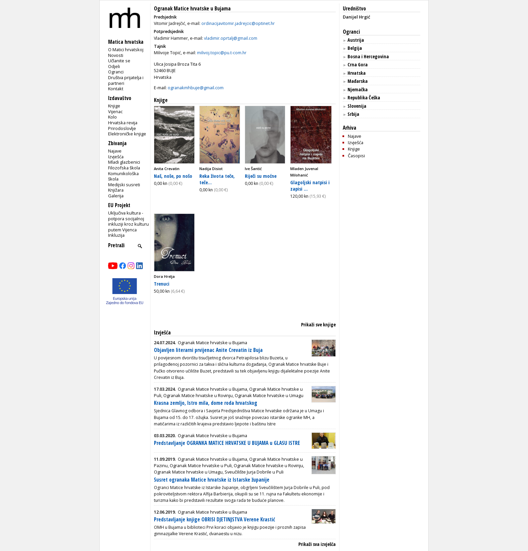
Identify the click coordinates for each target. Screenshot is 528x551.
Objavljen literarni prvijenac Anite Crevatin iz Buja (208, 350)
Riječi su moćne (260, 175)
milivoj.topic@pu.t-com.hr (221, 53)
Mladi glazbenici (124, 162)
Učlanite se (119, 61)
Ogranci (116, 72)
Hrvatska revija (122, 123)
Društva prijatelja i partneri (125, 80)
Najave (115, 151)
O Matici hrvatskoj (125, 49)
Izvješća (116, 157)
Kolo (112, 117)
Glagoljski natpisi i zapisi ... (310, 185)
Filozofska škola (124, 168)
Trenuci (161, 283)
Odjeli (114, 66)
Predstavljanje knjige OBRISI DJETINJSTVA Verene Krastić (214, 519)
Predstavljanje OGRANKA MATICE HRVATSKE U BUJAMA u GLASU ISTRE (227, 443)
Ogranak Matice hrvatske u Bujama (192, 8)
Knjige (114, 106)
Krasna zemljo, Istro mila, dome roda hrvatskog (205, 403)
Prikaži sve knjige (318, 324)
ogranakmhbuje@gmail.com (196, 88)
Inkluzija (116, 235)
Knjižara (116, 190)
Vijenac (115, 111)
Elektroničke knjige (127, 134)
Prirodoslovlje (122, 128)
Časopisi (356, 156)
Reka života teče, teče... (217, 179)
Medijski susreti (124, 185)
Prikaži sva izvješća (317, 544)
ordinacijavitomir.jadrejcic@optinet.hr (238, 23)
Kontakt (115, 89)
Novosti (115, 55)
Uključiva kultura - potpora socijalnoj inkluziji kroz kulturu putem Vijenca (128, 221)
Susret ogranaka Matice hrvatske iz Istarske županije (211, 479)
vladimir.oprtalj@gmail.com (230, 38)
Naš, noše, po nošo (173, 175)
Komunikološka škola (123, 176)
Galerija (116, 196)
